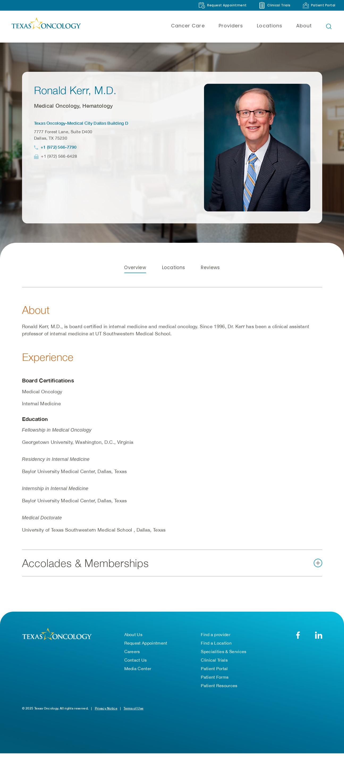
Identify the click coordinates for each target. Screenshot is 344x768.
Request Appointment (145, 643)
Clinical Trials (214, 660)
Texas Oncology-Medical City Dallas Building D (81, 123)
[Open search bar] (328, 26)
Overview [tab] (135, 267)
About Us (133, 634)
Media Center (137, 668)
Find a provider (215, 634)
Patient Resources (219, 685)
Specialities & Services (223, 651)
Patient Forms (214, 677)
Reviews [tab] (210, 267)
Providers (231, 25)
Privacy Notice (106, 708)
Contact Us (135, 660)
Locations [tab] (173, 267)
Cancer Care (188, 25)
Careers (132, 651)
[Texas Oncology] (46, 26)
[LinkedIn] (318, 635)
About (304, 25)
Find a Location (216, 643)
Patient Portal (214, 668)
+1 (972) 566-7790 (59, 146)
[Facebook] (298, 635)
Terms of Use (133, 708)
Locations (269, 25)
